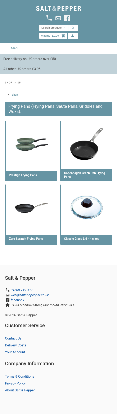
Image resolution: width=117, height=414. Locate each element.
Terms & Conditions (19, 376)
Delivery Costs (15, 345)
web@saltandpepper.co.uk (30, 295)
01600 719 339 (21, 290)
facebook (17, 300)
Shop (15, 94)
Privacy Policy (15, 383)
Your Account (15, 352)
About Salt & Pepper (20, 390)
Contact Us (13, 338)
